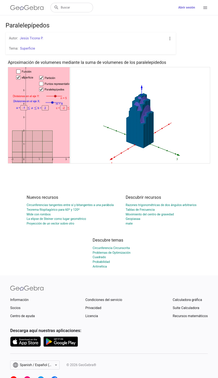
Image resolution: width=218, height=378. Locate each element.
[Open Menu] (205, 7)
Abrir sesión (186, 7)
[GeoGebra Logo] (27, 7)
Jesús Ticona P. (31, 38)
